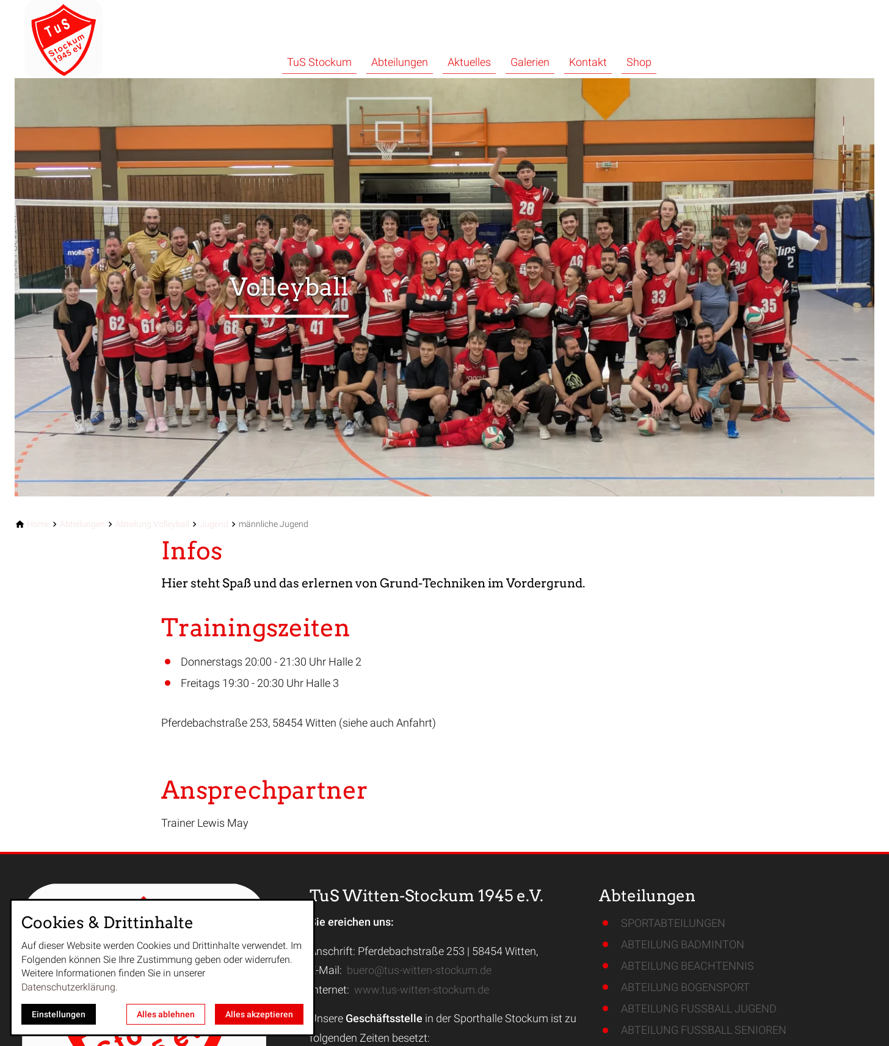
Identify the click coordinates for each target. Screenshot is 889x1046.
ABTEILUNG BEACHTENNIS (687, 965)
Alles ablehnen (166, 1014)
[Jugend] (214, 524)
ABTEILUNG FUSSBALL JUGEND (699, 1008)
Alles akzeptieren (259, 1014)
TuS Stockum (319, 62)
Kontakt (588, 62)
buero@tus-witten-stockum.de (419, 970)
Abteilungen (399, 62)
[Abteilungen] (82, 524)
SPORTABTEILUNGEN (673, 923)
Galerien (530, 62)
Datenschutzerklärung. (69, 987)
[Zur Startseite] (97, 39)
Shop (638, 62)
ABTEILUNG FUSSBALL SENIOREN (703, 1029)
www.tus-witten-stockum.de (421, 989)
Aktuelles (469, 62)
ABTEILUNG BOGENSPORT (685, 987)
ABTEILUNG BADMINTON (682, 944)
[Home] (38, 524)
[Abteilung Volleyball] (152, 524)
